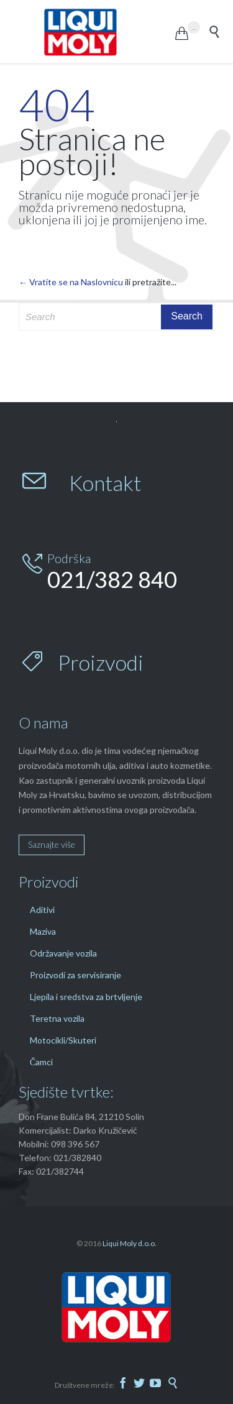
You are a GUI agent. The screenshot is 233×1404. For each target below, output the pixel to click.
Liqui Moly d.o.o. (130, 1243)
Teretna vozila (57, 1018)
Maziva (43, 931)
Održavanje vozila (63, 953)
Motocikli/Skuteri (63, 1040)
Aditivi (42, 909)
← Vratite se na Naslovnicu (71, 282)
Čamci (41, 1062)
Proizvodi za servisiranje (75, 975)
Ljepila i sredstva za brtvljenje (86, 996)
